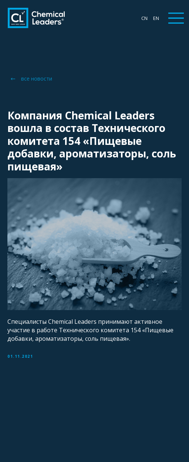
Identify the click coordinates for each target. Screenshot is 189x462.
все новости (36, 78)
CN (144, 18)
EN (156, 18)
